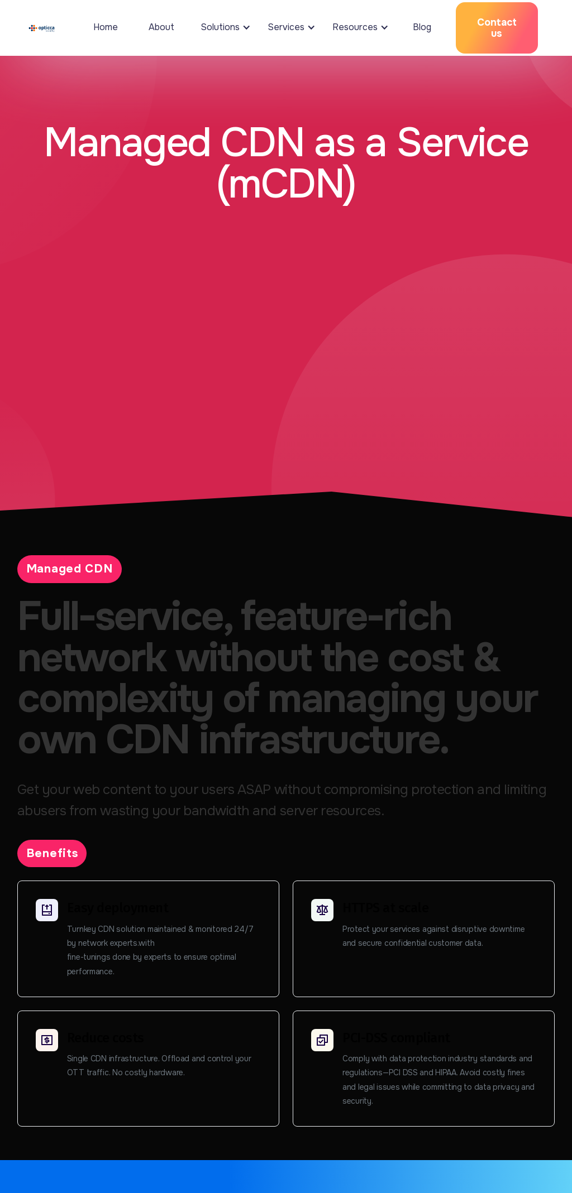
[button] (222, 28)
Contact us (497, 28)
